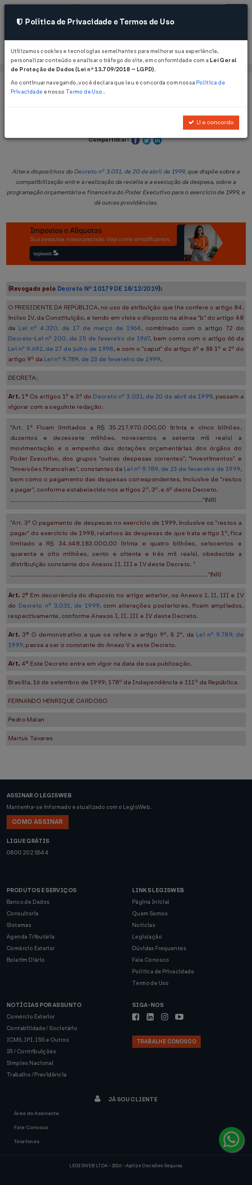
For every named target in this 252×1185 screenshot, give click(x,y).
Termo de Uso (84, 91)
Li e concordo (211, 122)
